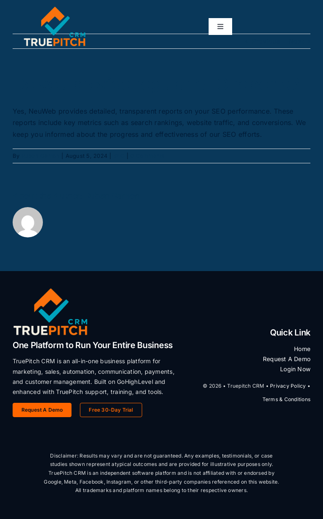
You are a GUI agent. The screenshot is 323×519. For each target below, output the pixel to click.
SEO (118, 155)
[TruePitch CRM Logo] (54, 9)
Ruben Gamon (40, 155)
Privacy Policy (288, 386)
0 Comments (147, 155)
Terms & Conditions (286, 399)
